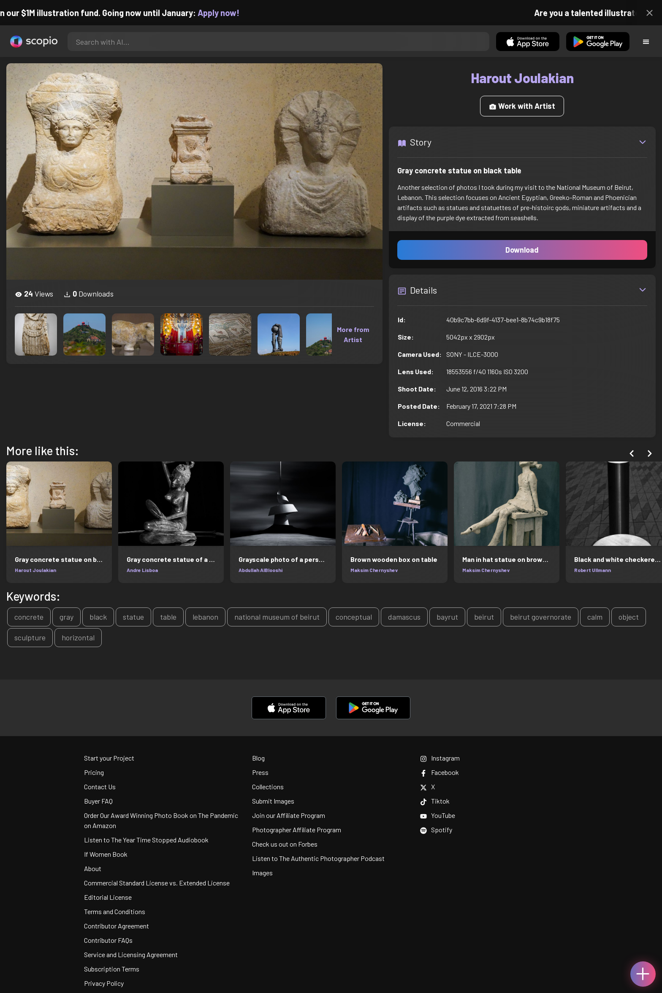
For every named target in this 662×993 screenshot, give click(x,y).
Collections (268, 787)
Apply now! (227, 13)
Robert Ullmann (592, 570)
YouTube (437, 815)
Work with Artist (522, 106)
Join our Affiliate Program (288, 815)
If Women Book (106, 854)
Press (260, 772)
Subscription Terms (111, 969)
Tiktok (435, 801)
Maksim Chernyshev (374, 570)
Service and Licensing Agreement (131, 954)
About (92, 868)
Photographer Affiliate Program (296, 830)
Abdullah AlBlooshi (260, 570)
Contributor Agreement (116, 926)
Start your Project (109, 758)
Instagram (440, 758)
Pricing (94, 772)
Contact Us (100, 787)
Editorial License (108, 897)
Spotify (436, 830)
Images (262, 873)
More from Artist (353, 334)
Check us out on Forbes (284, 844)
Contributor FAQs (108, 940)
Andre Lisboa (142, 570)
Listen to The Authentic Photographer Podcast (318, 858)
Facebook (439, 772)
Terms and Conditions (114, 911)
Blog (258, 758)
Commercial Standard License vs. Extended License (157, 883)
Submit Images (273, 801)
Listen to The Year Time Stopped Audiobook (146, 840)
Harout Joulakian (35, 570)
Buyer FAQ (98, 801)
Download (522, 249)
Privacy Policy (104, 983)
